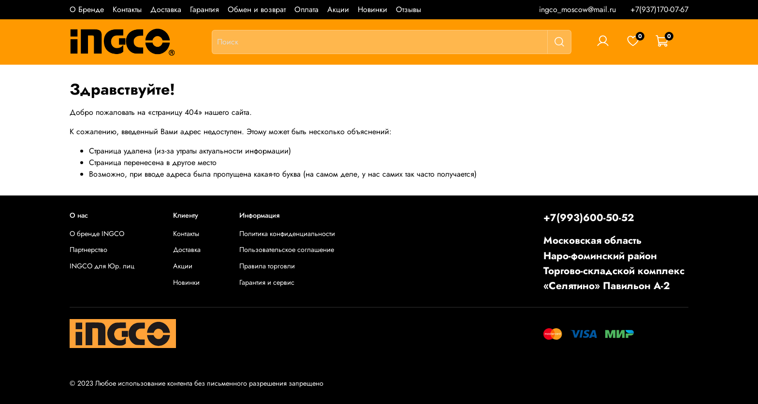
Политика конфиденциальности (287, 233)
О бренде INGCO (97, 233)
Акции (338, 9)
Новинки (372, 9)
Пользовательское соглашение (286, 249)
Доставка (165, 9)
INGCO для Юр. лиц (102, 266)
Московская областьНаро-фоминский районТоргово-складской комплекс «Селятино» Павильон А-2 (614, 263)
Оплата (306, 9)
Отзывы (408, 9)
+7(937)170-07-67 (659, 9)
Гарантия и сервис (266, 282)
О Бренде (87, 9)
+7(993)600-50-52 (588, 217)
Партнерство (88, 249)
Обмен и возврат (257, 9)
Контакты (127, 9)
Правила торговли (267, 266)
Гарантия (204, 9)
